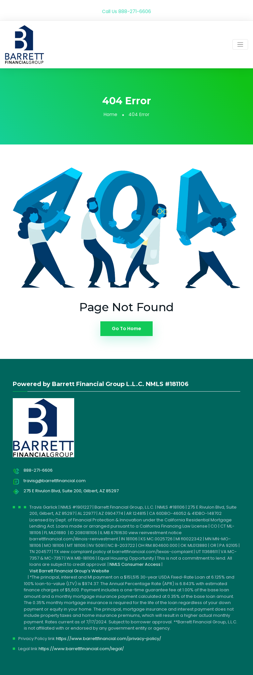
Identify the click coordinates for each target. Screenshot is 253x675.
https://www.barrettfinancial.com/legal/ (81, 649)
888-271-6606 (134, 11)
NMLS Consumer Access (135, 564)
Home (110, 114)
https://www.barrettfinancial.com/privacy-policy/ (108, 638)
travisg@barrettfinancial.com (55, 481)
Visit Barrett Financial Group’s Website (69, 571)
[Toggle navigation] (240, 44)
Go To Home (126, 328)
